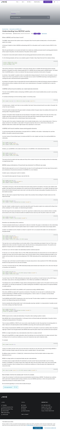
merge (35, 33)
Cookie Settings (30, 425)
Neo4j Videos (6, 410)
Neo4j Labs (5, 414)
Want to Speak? (24, 414)
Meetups (25, 407)
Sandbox (5, 405)
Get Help (29, 1)
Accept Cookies (38, 427)
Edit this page (44, 33)
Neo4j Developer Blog (8, 409)
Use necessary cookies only (50, 427)
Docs (17, 1)
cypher (39, 33)
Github (24, 409)
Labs (23, 1)
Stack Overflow (26, 410)
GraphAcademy (37, 1)
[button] (54, 2)
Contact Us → (45, 402)
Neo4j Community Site (8, 407)
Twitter (24, 405)
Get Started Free (48, 1)
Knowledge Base (11, 1)
